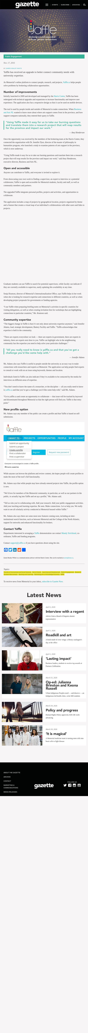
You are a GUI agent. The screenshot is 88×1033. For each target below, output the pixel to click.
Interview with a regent (65, 611)
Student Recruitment (11, 574)
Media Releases (10, 792)
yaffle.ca (8, 390)
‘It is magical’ (56, 733)
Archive (7, 777)
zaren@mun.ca (68, 558)
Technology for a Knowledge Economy (47, 574)
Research (78, 572)
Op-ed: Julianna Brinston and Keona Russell (62, 685)
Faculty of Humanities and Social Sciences (17, 572)
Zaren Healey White (14, 68)
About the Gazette (12, 773)
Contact (7, 781)
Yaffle (36, 533)
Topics (6, 569)
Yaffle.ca (66, 82)
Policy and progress (62, 710)
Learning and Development (51, 572)
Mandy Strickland (69, 533)
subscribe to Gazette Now (52, 581)
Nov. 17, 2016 (9, 63)
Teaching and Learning (26, 574)
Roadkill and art (58, 635)
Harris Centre (59, 96)
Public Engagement (67, 572)
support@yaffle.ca (17, 543)
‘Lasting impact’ (58, 658)
